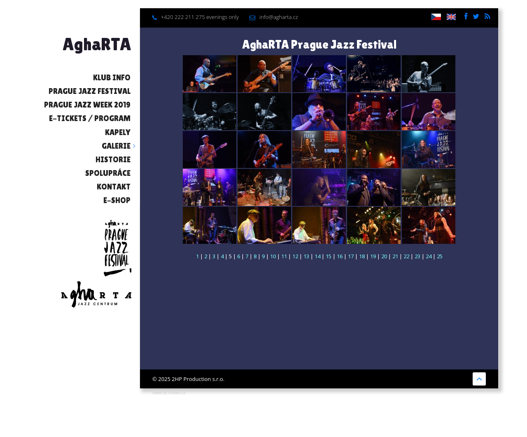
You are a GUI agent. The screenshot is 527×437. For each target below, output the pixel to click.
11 (284, 256)
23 (417, 256)
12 (295, 256)
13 (306, 256)
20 (384, 256)
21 (395, 256)
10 (273, 256)
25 (440, 256)
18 (362, 256)
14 (317, 256)
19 (373, 256)
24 (428, 256)
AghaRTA (97, 44)
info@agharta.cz (278, 17)
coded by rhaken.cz (168, 392)
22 (406, 256)
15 (328, 256)
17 (351, 256)
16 (340, 256)
